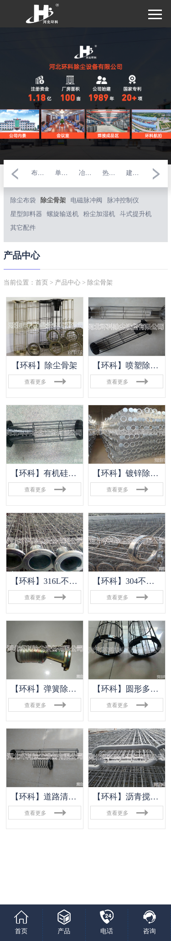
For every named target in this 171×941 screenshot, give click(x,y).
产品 (63, 931)
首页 (42, 283)
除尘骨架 (53, 200)
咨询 (149, 931)
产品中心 (67, 283)
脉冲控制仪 (123, 200)
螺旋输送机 (63, 214)
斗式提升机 (136, 214)
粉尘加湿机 (99, 214)
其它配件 (23, 228)
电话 (106, 931)
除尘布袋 (23, 200)
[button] (15, 173)
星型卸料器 (26, 214)
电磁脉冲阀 (87, 200)
